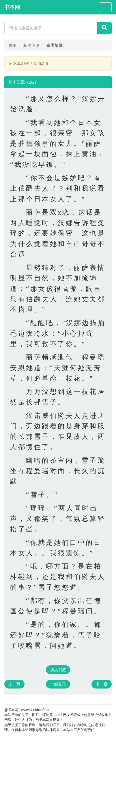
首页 (13, 45)
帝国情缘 (54, 45)
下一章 (102, 684)
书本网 (12, 7)
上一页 (14, 684)
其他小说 (31, 45)
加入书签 (58, 669)
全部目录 (58, 684)
